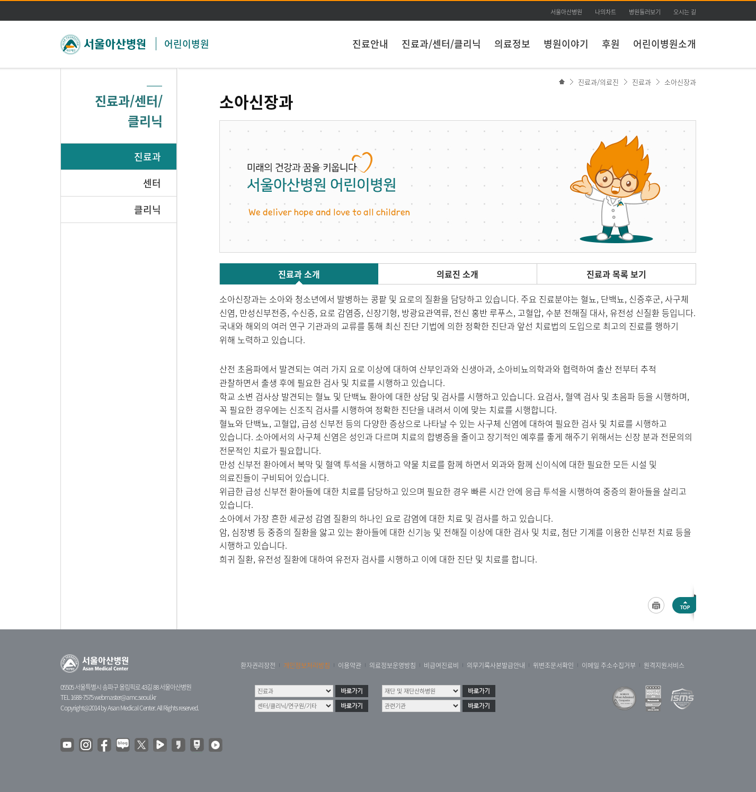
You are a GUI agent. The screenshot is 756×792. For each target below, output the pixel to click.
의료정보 (512, 44)
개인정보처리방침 (306, 665)
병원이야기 (566, 44)
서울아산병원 (566, 11)
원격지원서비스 (664, 665)
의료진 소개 (457, 274)
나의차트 (605, 11)
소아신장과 (680, 81)
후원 (611, 44)
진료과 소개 (299, 274)
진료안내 (370, 44)
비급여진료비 (441, 665)
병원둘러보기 (645, 11)
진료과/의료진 (598, 81)
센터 (152, 183)
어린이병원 (186, 44)
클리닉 (147, 209)
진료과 (147, 156)
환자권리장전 (258, 665)
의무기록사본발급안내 (496, 665)
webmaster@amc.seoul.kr (125, 697)
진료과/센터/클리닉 (441, 44)
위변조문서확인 (553, 665)
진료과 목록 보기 (616, 274)
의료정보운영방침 (392, 665)
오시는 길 (684, 11)
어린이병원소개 (664, 44)
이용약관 (349, 665)
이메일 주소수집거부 (609, 665)
